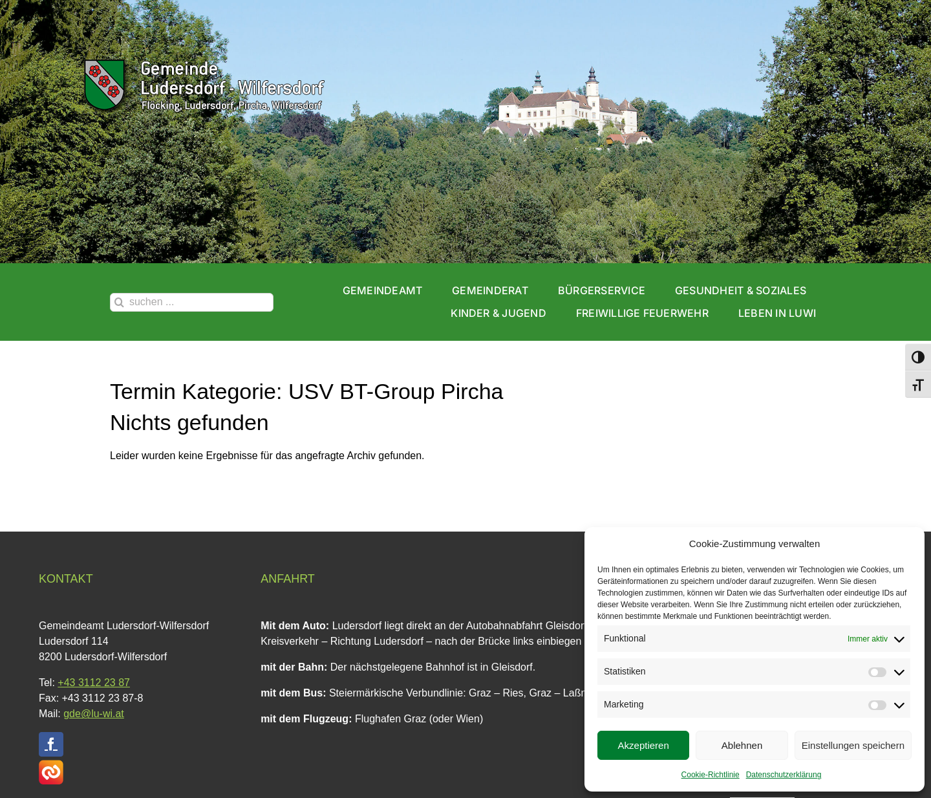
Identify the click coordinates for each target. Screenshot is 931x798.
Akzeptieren (643, 745)
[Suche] (119, 302)
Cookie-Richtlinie (710, 774)
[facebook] (51, 744)
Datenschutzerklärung (784, 774)
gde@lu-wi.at (93, 713)
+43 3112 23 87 (94, 682)
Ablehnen (742, 745)
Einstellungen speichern (853, 745)
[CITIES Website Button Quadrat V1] (51, 764)
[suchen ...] (191, 302)
